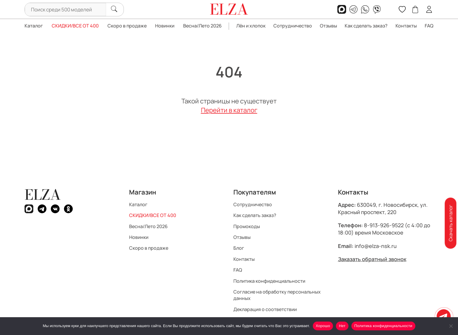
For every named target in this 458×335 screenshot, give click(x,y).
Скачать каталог (450, 223)
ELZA (43, 194)
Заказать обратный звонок (372, 259)
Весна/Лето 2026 (202, 25)
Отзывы (328, 25)
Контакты (406, 25)
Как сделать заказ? (366, 25)
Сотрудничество (292, 25)
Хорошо (323, 326)
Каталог (34, 25)
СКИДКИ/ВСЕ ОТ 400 (75, 25)
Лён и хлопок (251, 25)
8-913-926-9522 (384, 225)
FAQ (429, 25)
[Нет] (451, 326)
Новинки (164, 25)
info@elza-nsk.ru (376, 245)
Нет (342, 326)
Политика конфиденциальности (269, 281)
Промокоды (246, 226)
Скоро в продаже (127, 25)
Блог (238, 248)
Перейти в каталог (229, 110)
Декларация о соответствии (265, 309)
